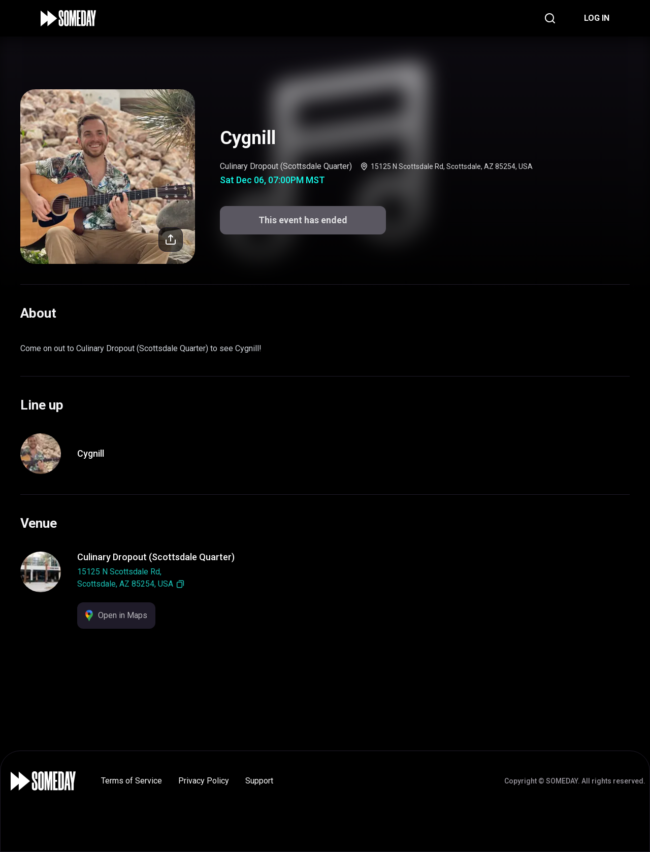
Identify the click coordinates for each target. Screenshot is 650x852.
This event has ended (302, 220)
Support (259, 781)
